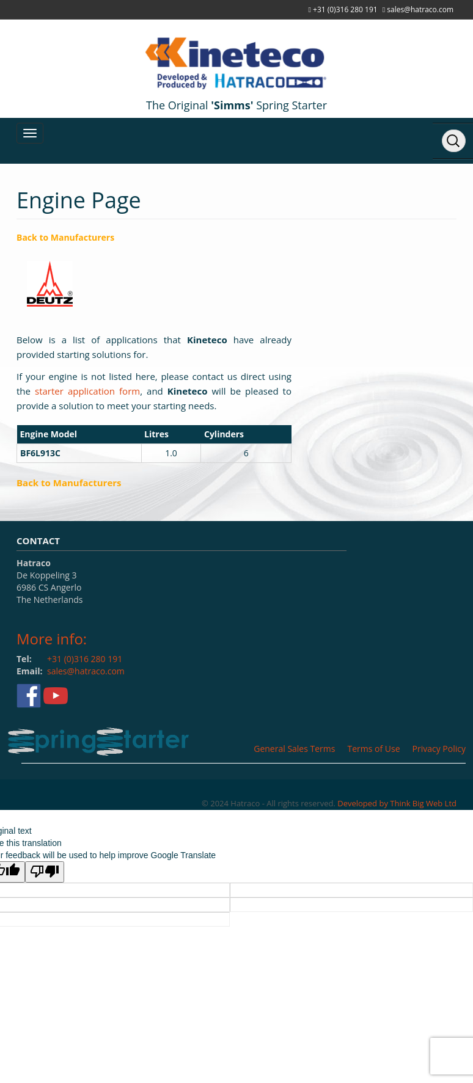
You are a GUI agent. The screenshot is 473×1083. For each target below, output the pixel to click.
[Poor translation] (44, 872)
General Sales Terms (294, 748)
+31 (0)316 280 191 (345, 9)
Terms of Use (373, 748)
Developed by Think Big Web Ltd (397, 803)
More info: (51, 639)
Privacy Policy (439, 748)
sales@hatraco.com (420, 9)
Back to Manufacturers (65, 237)
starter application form (87, 391)
